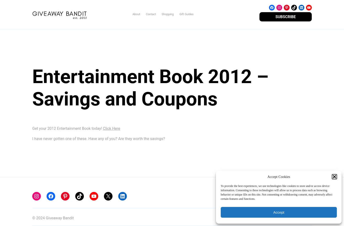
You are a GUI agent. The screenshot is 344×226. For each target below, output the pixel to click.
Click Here (111, 128)
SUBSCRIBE (285, 17)
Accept (278, 212)
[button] (334, 176)
